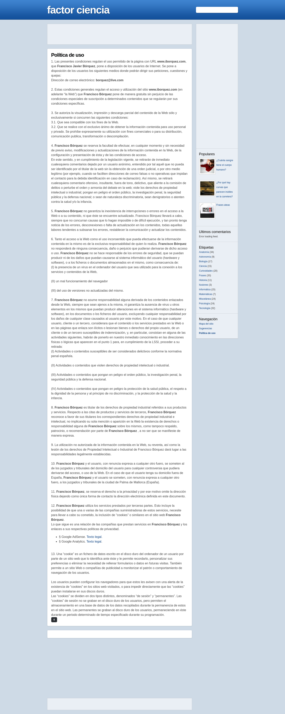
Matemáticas (205, 294)
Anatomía (204, 252)
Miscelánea (205, 298)
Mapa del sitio (206, 323)
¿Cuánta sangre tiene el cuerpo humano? (224, 165)
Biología (203, 261)
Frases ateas (223, 205)
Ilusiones (203, 284)
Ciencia (203, 266)
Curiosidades (206, 270)
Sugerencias (205, 328)
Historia (203, 280)
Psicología (204, 303)
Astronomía (205, 256)
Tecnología (204, 308)
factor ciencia (78, 10)
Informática (205, 289)
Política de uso (67, 55)
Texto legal (94, 536)
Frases (202, 275)
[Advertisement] (120, 34)
